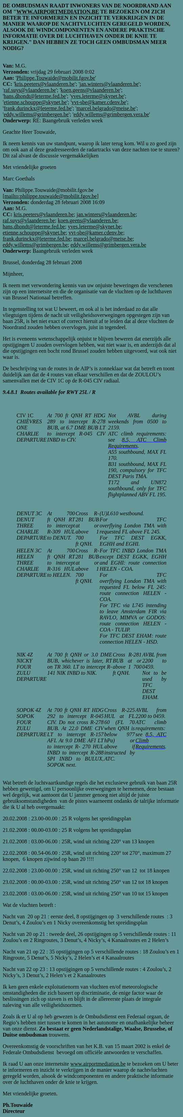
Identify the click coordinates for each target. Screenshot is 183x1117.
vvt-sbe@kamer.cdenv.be (98, 102)
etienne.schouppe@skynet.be (35, 102)
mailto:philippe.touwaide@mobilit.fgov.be (50, 196)
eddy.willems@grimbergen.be (36, 114)
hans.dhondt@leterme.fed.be (35, 96)
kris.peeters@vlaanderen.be (44, 84)
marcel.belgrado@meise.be (106, 108)
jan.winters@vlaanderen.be (109, 84)
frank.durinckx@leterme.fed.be (38, 108)
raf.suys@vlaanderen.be (30, 90)
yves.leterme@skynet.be (97, 96)
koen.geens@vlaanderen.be (90, 90)
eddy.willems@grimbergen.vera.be (111, 114)
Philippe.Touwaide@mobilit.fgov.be (56, 78)
